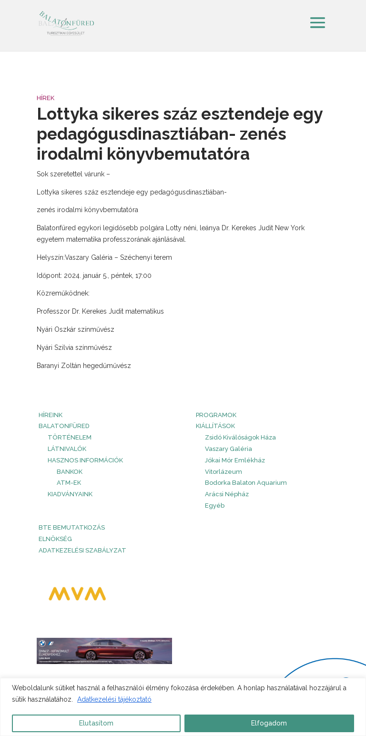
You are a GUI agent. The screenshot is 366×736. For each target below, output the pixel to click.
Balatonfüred (64, 425)
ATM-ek (69, 482)
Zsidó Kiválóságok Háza (240, 437)
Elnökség (55, 538)
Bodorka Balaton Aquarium (246, 482)
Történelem (70, 437)
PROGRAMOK (216, 415)
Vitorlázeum (223, 471)
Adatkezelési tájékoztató (114, 699)
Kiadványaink (70, 494)
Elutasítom (96, 723)
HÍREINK (50, 415)
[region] (183, 707)
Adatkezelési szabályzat (82, 550)
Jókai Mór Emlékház (235, 460)
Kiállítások (215, 425)
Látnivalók (67, 448)
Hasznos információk (85, 460)
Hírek (45, 98)
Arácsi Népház (227, 494)
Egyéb (214, 505)
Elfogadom (269, 723)
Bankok (69, 471)
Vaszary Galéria (228, 448)
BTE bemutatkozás (72, 527)
